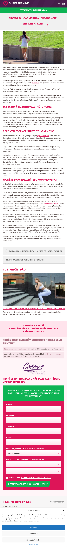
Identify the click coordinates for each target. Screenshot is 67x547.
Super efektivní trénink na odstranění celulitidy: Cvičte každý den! (34, 308)
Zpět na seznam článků (33, 24)
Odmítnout (33, 534)
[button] (63, 510)
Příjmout (33, 527)
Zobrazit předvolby (33, 540)
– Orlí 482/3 (10, 506)
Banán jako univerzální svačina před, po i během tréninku (35, 251)
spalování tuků (43, 136)
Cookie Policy (33, 544)
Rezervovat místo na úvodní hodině (28, 484)
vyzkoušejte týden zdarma (33, 10)
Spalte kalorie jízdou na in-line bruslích (24, 260)
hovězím (35, 83)
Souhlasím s (30, 478)
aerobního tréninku (51, 203)
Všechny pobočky (57, 502)
